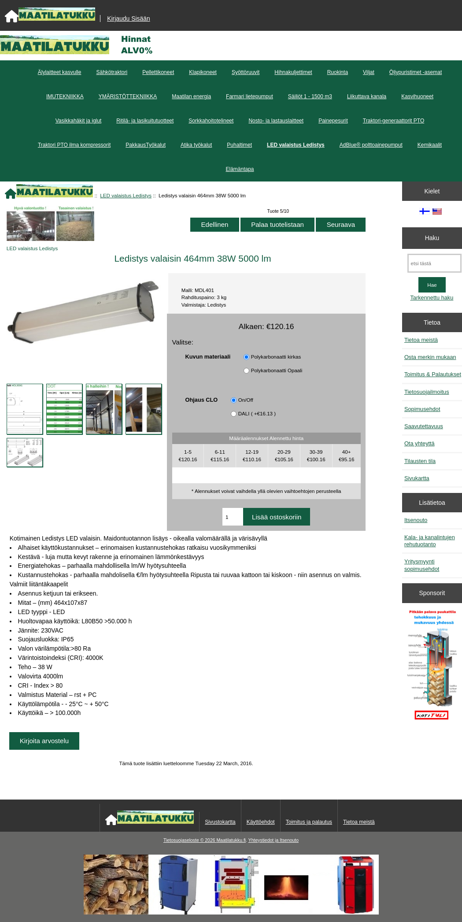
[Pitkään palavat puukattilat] (432, 668)
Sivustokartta (220, 822)
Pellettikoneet (158, 72)
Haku (432, 237)
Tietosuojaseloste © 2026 (189, 840)
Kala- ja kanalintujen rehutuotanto (429, 541)
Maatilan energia (191, 96)
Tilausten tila (420, 461)
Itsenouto (415, 520)
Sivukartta (416, 478)
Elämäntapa (239, 169)
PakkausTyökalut (146, 145)
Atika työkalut (196, 145)
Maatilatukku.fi (231, 840)
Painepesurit (333, 121)
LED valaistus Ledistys (126, 195)
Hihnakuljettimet (293, 72)
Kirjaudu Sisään (128, 18)
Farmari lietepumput (249, 96)
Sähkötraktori (111, 72)
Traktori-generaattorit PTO (393, 121)
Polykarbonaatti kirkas (276, 356)
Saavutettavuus (423, 426)
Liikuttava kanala (366, 96)
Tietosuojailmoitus (426, 392)
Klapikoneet (203, 72)
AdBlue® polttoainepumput (371, 145)
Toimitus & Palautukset (432, 374)
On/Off (245, 400)
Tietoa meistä (421, 340)
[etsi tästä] (434, 263)
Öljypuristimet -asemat (415, 72)
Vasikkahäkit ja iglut (78, 121)
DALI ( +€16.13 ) (257, 413)
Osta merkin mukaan (430, 357)
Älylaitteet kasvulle (59, 72)
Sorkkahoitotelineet (210, 121)
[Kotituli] (231, 912)
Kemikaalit (430, 145)
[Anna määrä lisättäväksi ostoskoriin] (232, 517)
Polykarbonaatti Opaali (277, 370)
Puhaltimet (239, 145)
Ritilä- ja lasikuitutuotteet (145, 121)
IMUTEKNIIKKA (65, 96)
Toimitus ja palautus (309, 822)
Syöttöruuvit (245, 72)
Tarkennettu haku (431, 297)
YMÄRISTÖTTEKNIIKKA (128, 96)
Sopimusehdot (422, 409)
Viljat (368, 72)
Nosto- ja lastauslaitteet (275, 121)
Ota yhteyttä (419, 443)
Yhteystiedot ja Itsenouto (273, 840)
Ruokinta (337, 72)
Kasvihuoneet (417, 96)
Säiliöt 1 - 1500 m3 (310, 96)
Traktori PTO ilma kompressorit (74, 145)
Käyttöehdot (261, 822)
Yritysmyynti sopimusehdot (421, 565)
